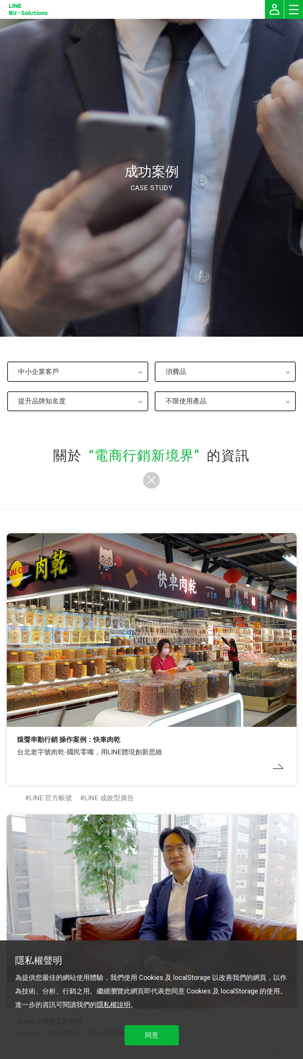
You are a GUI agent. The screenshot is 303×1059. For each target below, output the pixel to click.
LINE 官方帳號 (50, 798)
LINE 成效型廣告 (109, 798)
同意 (151, 1035)
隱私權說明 (114, 1005)
